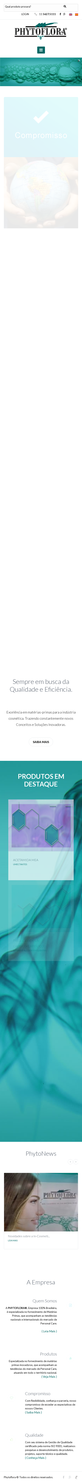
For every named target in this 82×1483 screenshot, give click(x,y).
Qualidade (34, 1435)
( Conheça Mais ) (35, 1457)
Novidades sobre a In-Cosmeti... (29, 1236)
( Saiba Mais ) (33, 1412)
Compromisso (37, 1393)
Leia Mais (13, 1240)
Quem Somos (45, 1300)
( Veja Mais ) (49, 1376)
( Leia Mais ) (49, 1331)
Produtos (48, 1353)
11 (47, 14)
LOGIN (25, 14)
